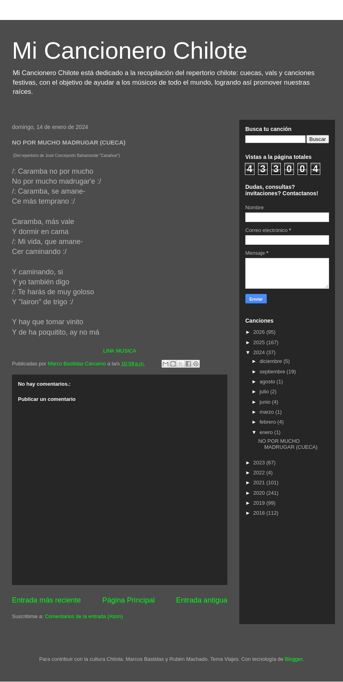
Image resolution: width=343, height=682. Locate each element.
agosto (268, 382)
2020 (259, 493)
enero (267, 432)
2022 (259, 473)
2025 (259, 342)
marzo (268, 412)
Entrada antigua (201, 600)
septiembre (273, 372)
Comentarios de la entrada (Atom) (84, 616)
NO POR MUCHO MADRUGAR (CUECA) (287, 444)
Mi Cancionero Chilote (129, 50)
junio (266, 402)
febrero (269, 422)
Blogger (293, 659)
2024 (259, 352)
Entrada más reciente (46, 600)
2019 (259, 503)
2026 (259, 332)
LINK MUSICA (119, 351)
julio (265, 392)
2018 (259, 513)
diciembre (272, 361)
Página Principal (129, 600)
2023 (259, 463)
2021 (259, 483)
